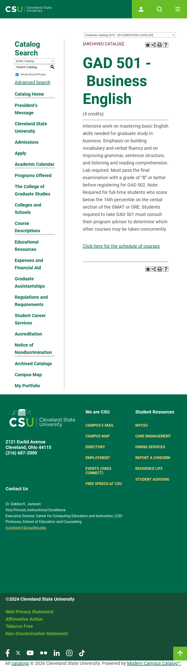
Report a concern (152, 458)
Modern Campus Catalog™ (154, 663)
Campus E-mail (99, 425)
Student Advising (152, 479)
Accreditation (28, 334)
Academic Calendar (34, 164)
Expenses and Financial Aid (29, 264)
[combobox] (130, 35)
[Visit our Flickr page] (43, 653)
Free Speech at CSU (103, 484)
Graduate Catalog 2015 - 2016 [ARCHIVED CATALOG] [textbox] (119, 35)
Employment (97, 458)
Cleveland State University (31, 127)
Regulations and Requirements (31, 300)
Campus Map (28, 374)
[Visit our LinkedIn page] (57, 653)
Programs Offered (33, 175)
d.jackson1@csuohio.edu (26, 527)
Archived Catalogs (33, 363)
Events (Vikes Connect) (98, 470)
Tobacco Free (19, 626)
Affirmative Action (24, 619)
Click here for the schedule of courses (121, 246)
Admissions (26, 142)
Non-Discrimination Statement (37, 633)
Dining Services (150, 447)
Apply (20, 153)
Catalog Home (29, 94)
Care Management (153, 436)
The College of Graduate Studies (32, 190)
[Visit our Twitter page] (18, 653)
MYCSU (141, 425)
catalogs (20, 663)
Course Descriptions (27, 227)
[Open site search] (159, 9)
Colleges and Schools (28, 208)
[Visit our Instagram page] (69, 653)
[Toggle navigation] (178, 9)
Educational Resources (27, 245)
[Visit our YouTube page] (30, 653)
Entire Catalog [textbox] (25, 61)
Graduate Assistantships (30, 282)
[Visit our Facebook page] (8, 653)
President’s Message (26, 109)
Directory (95, 447)
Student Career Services (30, 319)
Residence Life (149, 468)
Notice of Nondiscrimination (33, 348)
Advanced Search (32, 82)
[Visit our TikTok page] (82, 653)
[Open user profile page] (141, 9)
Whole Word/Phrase (32, 74)
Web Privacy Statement (30, 611)
